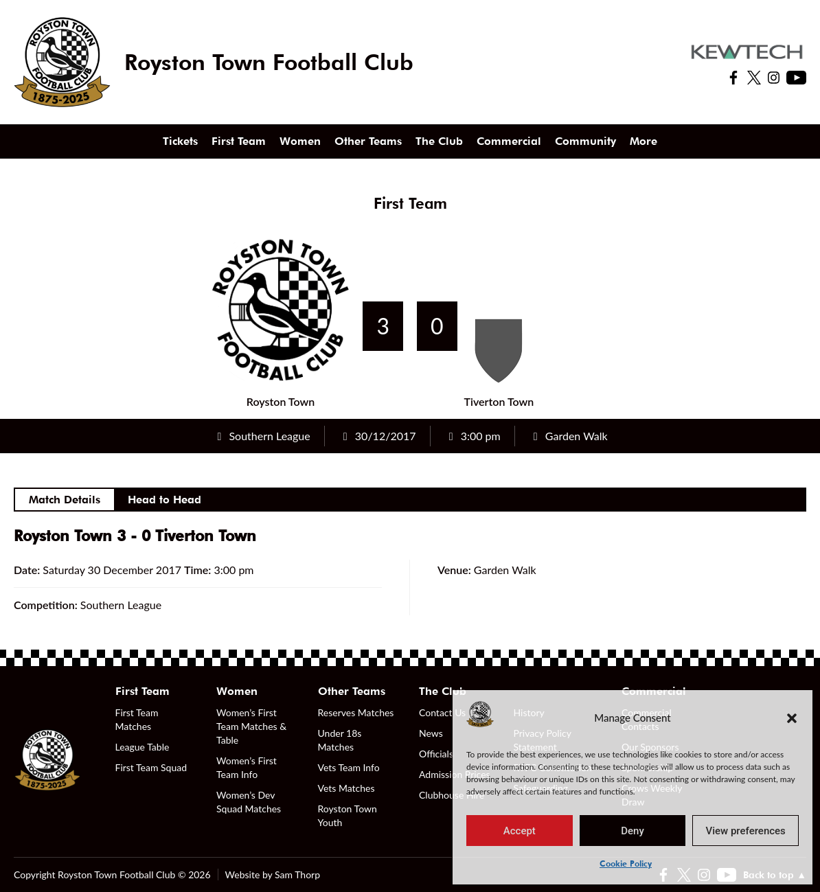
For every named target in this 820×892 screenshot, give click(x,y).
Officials (436, 753)
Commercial (509, 141)
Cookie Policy (626, 863)
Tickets (180, 141)
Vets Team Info (349, 767)
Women (300, 141)
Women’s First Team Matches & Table (251, 726)
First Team (239, 141)
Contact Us (442, 712)
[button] (792, 717)
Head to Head (164, 499)
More (643, 141)
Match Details (64, 499)
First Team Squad (151, 767)
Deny (632, 831)
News (431, 733)
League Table (142, 747)
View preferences (746, 831)
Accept (519, 831)
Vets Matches (346, 788)
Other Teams (368, 141)
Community (585, 141)
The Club (439, 141)
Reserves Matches (356, 712)
